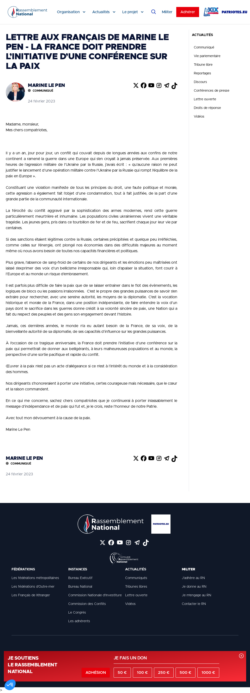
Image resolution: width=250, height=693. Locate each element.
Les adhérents (79, 621)
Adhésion (95, 673)
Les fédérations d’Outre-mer (33, 586)
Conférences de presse (211, 90)
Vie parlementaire (207, 56)
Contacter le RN (194, 604)
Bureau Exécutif (80, 578)
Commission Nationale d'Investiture (95, 595)
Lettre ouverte (205, 99)
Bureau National (80, 586)
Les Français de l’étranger (31, 595)
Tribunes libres (136, 586)
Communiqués (136, 578)
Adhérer (187, 12)
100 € (142, 673)
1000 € (208, 673)
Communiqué (204, 47)
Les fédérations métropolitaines (35, 578)
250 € (164, 673)
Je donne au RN (194, 586)
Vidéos (199, 116)
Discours (200, 82)
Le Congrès (77, 612)
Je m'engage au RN (196, 595)
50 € (122, 673)
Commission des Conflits (87, 604)
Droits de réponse (207, 108)
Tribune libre (203, 64)
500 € (185, 673)
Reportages (202, 73)
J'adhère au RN (193, 578)
